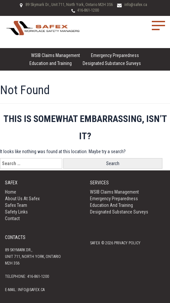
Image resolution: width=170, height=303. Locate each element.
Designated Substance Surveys (112, 63)
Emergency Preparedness (115, 55)
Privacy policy (127, 243)
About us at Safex (22, 198)
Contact (12, 218)
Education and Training (50, 63)
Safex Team (16, 205)
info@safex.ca (135, 4)
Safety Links (16, 211)
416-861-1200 (88, 10)
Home (10, 192)
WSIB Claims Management (55, 55)
